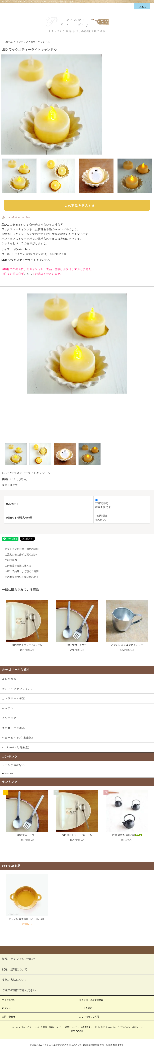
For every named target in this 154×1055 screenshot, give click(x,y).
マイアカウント (9, 1000)
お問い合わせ (8, 1016)
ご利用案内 (8, 560)
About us (7, 773)
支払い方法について (30, 1027)
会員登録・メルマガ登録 (91, 1000)
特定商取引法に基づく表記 (93, 1027)
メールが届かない (13, 765)
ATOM (80, 1031)
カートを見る (85, 1008)
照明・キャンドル (40, 41)
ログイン (6, 1008)
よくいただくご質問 (89, 1016)
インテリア (22, 41)
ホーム (9, 41)
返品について (71, 1027)
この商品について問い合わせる (19, 577)
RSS (73, 1031)
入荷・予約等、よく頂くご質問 (19, 571)
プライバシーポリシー (130, 1027)
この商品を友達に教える (15, 565)
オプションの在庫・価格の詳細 (19, 549)
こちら (28, 273)
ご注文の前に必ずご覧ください (19, 554)
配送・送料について (52, 1027)
